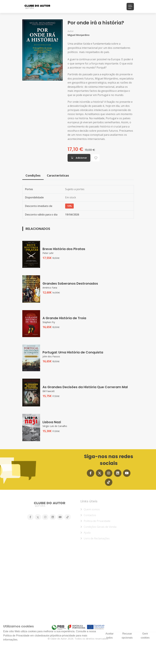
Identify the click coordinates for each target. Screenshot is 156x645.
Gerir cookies (145, 635)
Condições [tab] (33, 175)
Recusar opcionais (127, 635)
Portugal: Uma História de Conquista (73, 352)
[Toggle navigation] (130, 6)
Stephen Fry (49, 322)
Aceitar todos (109, 635)
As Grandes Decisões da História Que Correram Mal (85, 387)
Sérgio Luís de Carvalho (55, 426)
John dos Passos (51, 356)
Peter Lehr (48, 253)
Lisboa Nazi (52, 422)
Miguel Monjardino (79, 33)
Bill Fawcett (49, 391)
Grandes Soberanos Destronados (70, 283)
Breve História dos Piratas (64, 249)
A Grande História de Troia (64, 318)
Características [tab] (58, 175)
